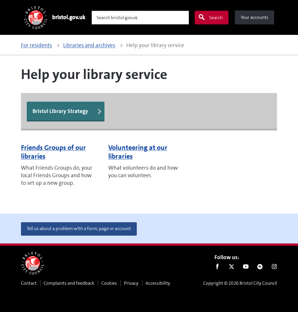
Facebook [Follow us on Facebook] (217, 267)
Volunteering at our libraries (137, 152)
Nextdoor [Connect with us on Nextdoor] (260, 267)
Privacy (131, 283)
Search (210, 17)
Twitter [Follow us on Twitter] (231, 267)
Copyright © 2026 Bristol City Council (240, 283)
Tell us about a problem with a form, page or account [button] (79, 228)
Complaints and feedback (69, 283)
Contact (29, 283)
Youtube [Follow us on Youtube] (246, 267)
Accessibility (158, 283)
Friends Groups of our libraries (53, 152)
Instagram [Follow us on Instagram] (274, 267)
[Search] (140, 17)
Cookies (109, 283)
